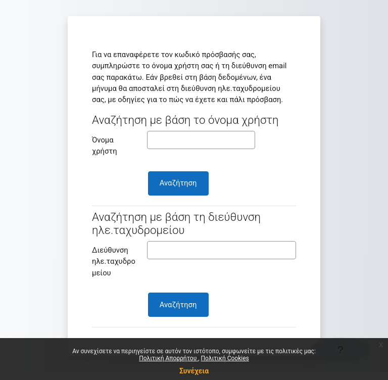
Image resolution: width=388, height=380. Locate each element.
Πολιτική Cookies (225, 358)
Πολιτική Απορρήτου (168, 358)
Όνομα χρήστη (104, 145)
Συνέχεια (194, 371)
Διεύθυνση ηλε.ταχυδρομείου (113, 261)
